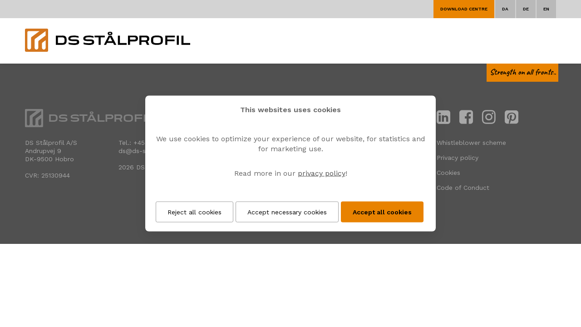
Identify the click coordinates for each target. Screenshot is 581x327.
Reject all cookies (194, 212)
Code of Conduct (463, 187)
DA (505, 8)
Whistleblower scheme (471, 142)
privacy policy (321, 173)
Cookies (448, 172)
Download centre (463, 8)
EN (546, 8)
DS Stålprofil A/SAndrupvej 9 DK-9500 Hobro (51, 151)
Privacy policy (457, 157)
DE (526, 8)
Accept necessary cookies (287, 212)
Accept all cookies (382, 212)
